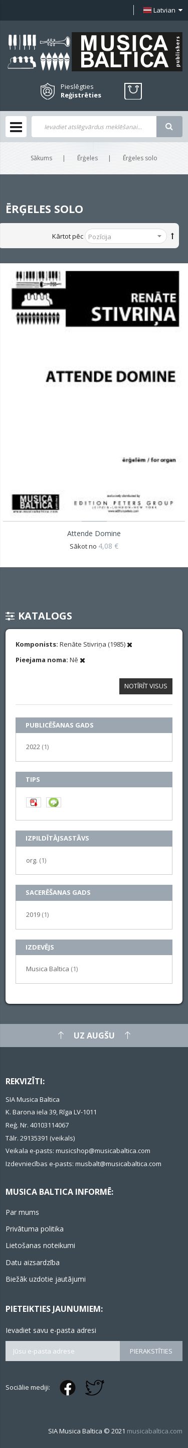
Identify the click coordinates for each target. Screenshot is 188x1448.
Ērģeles (87, 158)
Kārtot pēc (67, 236)
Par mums (22, 1212)
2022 (37, 746)
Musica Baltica (52, 968)
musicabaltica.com (154, 1430)
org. (36, 860)
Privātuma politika (35, 1228)
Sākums (41, 158)
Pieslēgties (77, 86)
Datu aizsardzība (33, 1262)
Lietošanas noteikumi (40, 1245)
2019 (37, 914)
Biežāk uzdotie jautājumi (46, 1279)
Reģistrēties (81, 95)
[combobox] (94, 126)
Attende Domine (94, 533)
